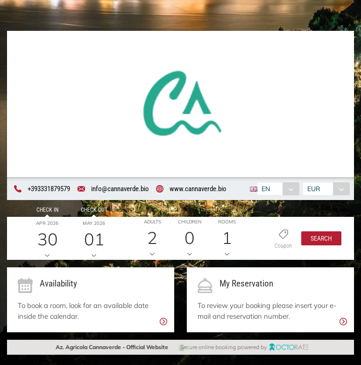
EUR (314, 189)
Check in (46, 210)
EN (265, 189)
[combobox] (277, 189)
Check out (92, 210)
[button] (319, 239)
